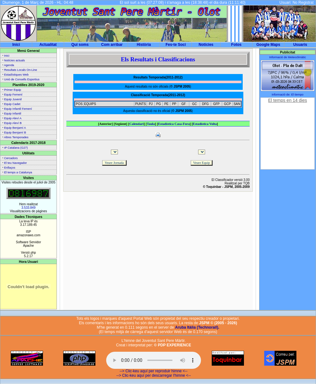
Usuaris (300, 44)
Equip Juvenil (13, 99)
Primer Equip (12, 89)
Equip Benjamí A (15, 127)
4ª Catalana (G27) (16, 147)
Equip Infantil (12, 113)
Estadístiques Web (16, 74)
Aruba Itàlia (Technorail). (197, 327)
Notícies (206, 44)
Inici (16, 44)
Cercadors (11, 158)
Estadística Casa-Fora (174, 124)
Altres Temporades (16, 137)
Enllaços (9, 167)
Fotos (236, 44)
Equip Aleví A (12, 118)
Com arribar (112, 44)
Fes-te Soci (176, 44)
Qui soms (80, 44)
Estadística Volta (205, 124)
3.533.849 (28, 207)
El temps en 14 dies (287, 100)
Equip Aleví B (13, 123)
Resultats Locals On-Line (20, 69)
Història (144, 44)
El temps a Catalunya (18, 172)
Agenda (9, 65)
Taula (151, 124)
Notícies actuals (14, 60)
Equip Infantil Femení (18, 108)
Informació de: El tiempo (288, 94)
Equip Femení (13, 94)
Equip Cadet (12, 104)
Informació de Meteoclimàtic (287, 57)
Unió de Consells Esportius (22, 79)
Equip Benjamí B (15, 132)
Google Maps (268, 44)
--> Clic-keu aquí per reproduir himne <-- (154, 371)
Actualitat (48, 44)
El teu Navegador (15, 162)
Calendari (136, 124)
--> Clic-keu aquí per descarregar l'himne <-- (153, 375)
